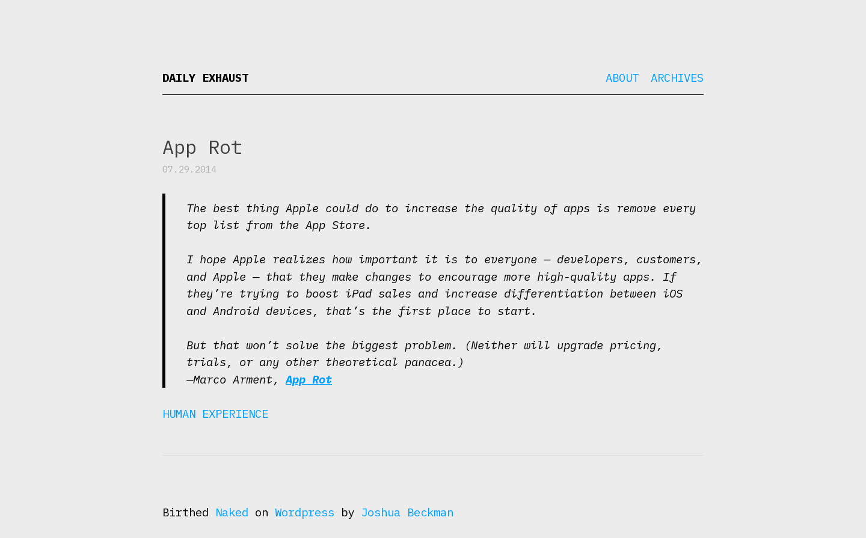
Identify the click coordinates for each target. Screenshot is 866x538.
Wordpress (304, 512)
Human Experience (215, 413)
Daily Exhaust (205, 77)
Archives (677, 77)
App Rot (309, 379)
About (622, 77)
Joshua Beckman (407, 512)
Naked (231, 512)
